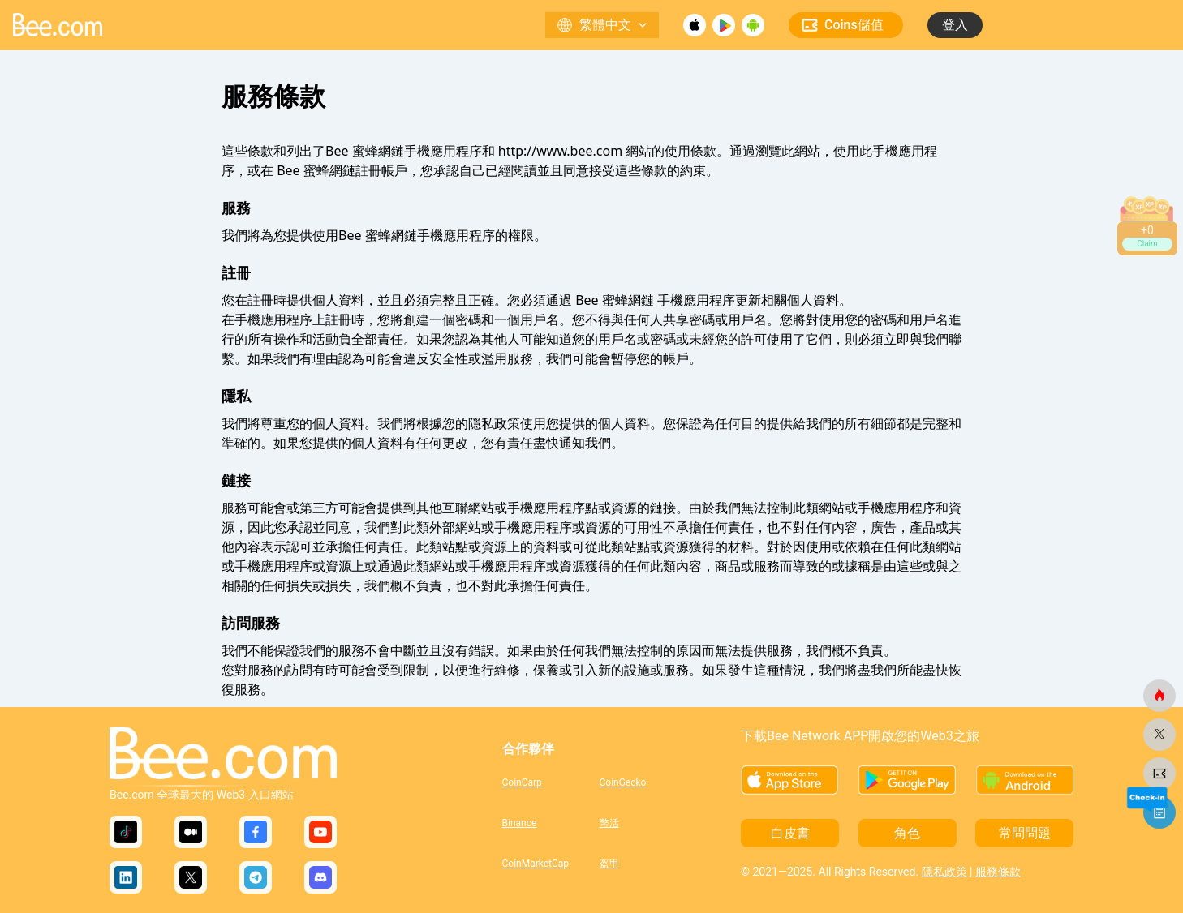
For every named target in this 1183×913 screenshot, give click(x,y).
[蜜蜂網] (1159, 695)
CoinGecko (623, 782)
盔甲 (609, 863)
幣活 (609, 823)
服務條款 (998, 871)
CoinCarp (522, 782)
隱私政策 (946, 871)
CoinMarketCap (536, 863)
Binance (519, 823)
